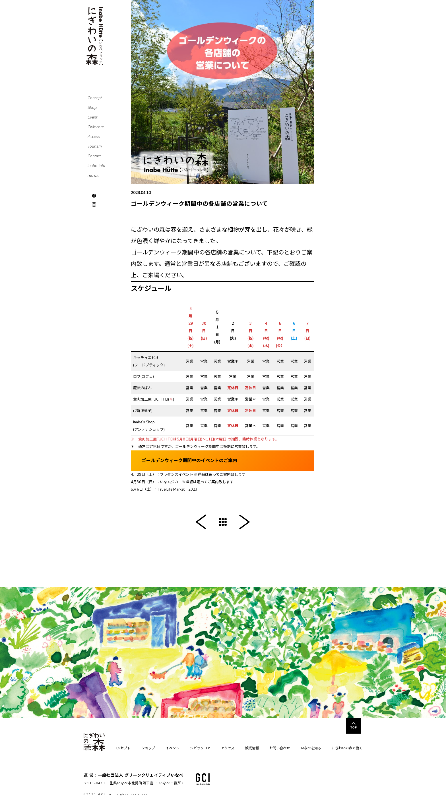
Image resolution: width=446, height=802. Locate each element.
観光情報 (252, 748)
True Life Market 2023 (177, 489)
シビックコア (200, 748)
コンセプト (122, 748)
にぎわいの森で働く (347, 748)
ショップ (148, 748)
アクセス (227, 748)
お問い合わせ (279, 748)
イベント (172, 748)
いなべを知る (311, 748)
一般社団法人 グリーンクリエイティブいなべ (140, 775)
